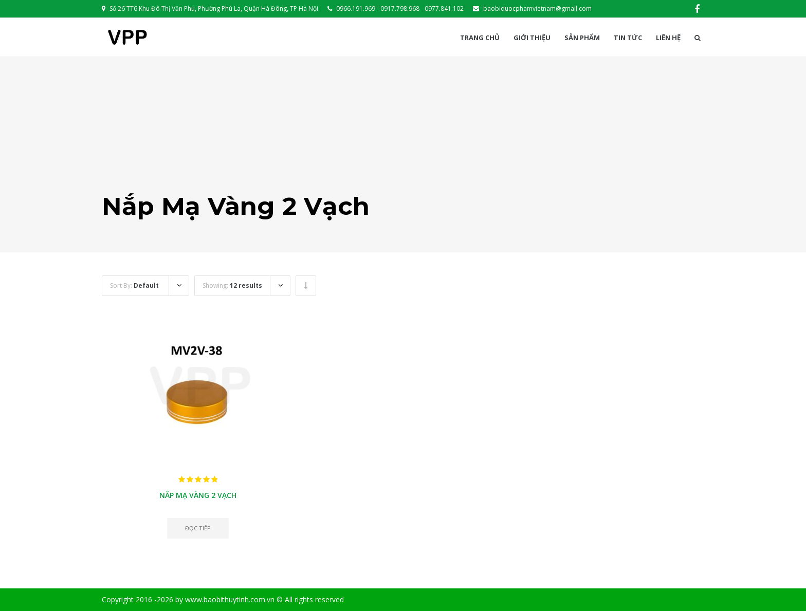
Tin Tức (628, 38)
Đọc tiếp (198, 528)
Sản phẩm (582, 38)
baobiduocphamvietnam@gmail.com (537, 8)
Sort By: (134, 285)
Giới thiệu (532, 38)
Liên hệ (668, 38)
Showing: (232, 285)
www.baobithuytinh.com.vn (229, 599)
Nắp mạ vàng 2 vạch (197, 495)
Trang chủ (480, 38)
